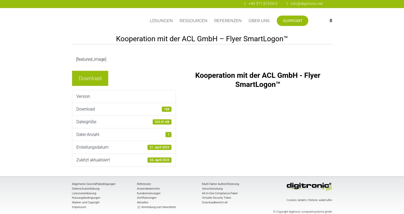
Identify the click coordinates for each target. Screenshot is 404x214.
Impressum (79, 207)
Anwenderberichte (148, 188)
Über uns (259, 20)
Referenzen (228, 20)
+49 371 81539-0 (262, 3)
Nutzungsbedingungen (86, 197)
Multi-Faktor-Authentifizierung (220, 184)
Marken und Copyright (86, 202)
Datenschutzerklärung (86, 188)
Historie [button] (312, 200)
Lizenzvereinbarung (84, 193)
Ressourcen (193, 20)
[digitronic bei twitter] (234, 4)
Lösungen (161, 20)
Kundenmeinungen (149, 193)
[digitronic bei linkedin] (225, 4)
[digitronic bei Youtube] (216, 4)
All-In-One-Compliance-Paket (220, 193)
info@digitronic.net (304, 3)
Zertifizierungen (147, 197)
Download (90, 78)
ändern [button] (302, 200)
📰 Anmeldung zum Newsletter (156, 207)
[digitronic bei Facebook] (207, 4)
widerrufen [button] (325, 200)
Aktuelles (143, 202)
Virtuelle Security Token (216, 197)
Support (293, 20)
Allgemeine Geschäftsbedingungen (94, 184)
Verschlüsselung (212, 188)
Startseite (109, 23)
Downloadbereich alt (215, 202)
